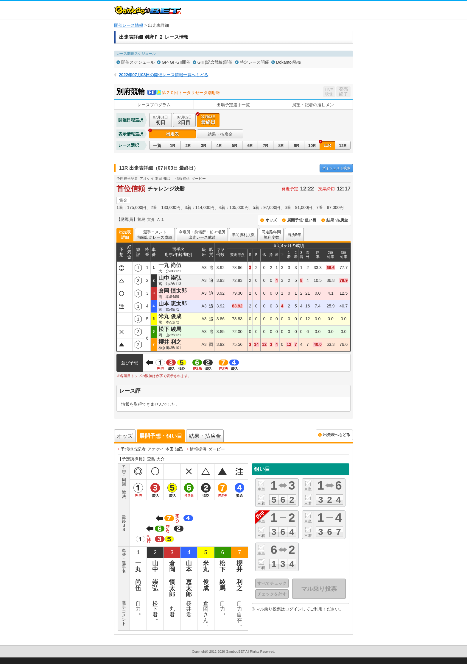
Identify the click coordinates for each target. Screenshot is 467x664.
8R (281, 145)
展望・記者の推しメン (313, 104)
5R (234, 145)
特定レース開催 (254, 62)
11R (327, 145)
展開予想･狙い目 (301, 220)
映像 (336, 168)
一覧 (157, 145)
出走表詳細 (125, 235)
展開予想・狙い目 (160, 436)
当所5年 (294, 234)
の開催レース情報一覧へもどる (163, 74)
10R (312, 145)
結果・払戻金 (220, 134)
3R (203, 145)
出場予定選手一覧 (233, 104)
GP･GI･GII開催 (176, 62)
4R (219, 145)
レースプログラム (154, 104)
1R (172, 145)
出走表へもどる (336, 434)
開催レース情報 (128, 25)
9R (296, 145)
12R (343, 145)
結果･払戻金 (337, 220)
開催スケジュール (138, 62)
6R (250, 145)
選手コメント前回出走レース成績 (154, 235)
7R (265, 145)
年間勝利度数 (243, 234)
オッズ (271, 220)
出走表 (172, 134)
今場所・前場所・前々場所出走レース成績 (202, 235)
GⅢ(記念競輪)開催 (215, 62)
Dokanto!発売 (288, 62)
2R (188, 145)
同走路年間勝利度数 (271, 235)
